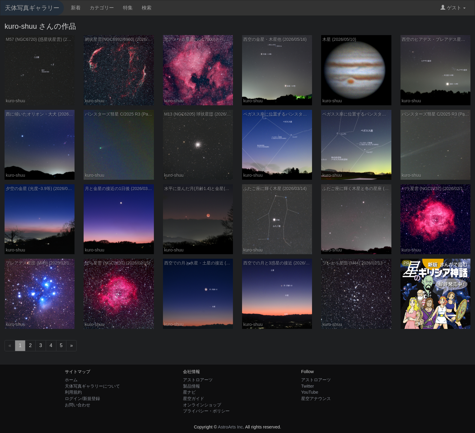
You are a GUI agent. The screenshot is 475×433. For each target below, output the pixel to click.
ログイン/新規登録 (82, 398)
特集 (128, 7)
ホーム (71, 379)
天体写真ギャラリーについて (92, 386)
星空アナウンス (316, 398)
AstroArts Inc (230, 427)
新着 (76, 7)
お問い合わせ (77, 404)
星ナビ (189, 392)
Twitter (307, 386)
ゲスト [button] (453, 7)
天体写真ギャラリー (32, 8)
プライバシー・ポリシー (206, 410)
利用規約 (73, 392)
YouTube (309, 392)
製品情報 (191, 386)
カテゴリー (102, 7)
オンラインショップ (202, 404)
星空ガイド (193, 398)
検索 (146, 7)
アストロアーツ (198, 379)
